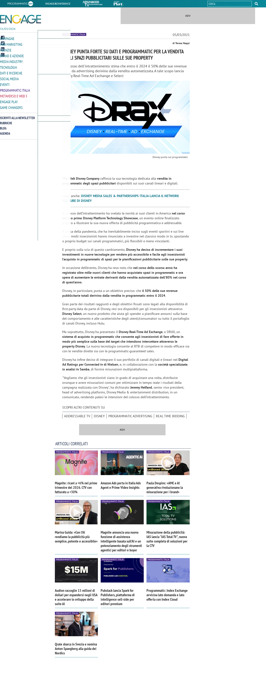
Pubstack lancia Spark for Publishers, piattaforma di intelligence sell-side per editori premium (118, 597)
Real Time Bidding (170, 416)
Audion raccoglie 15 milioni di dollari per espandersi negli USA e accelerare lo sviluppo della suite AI (76, 597)
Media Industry (11, 61)
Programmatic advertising (130, 416)
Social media (9, 77)
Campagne (7, 38)
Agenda (5, 131)
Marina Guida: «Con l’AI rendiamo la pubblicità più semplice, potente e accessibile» (76, 536)
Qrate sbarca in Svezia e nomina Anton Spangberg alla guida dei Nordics (76, 648)
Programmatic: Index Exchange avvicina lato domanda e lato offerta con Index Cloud (167, 595)
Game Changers (11, 105)
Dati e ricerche (11, 72)
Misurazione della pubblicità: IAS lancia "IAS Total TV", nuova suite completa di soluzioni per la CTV (166, 539)
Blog (3, 126)
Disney (99, 416)
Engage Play (9, 99)
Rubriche (6, 121)
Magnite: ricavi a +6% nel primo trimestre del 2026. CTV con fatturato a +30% (76, 487)
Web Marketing (11, 44)
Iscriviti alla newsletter (17, 115)
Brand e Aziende (12, 55)
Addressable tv (77, 416)
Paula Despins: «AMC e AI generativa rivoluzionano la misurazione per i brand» (164, 487)
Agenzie (5, 49)
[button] (256, 3)
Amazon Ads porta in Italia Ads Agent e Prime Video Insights (121, 485)
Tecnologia (8, 66)
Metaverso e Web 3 (13, 94)
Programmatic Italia (15, 88)
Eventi (5, 83)
